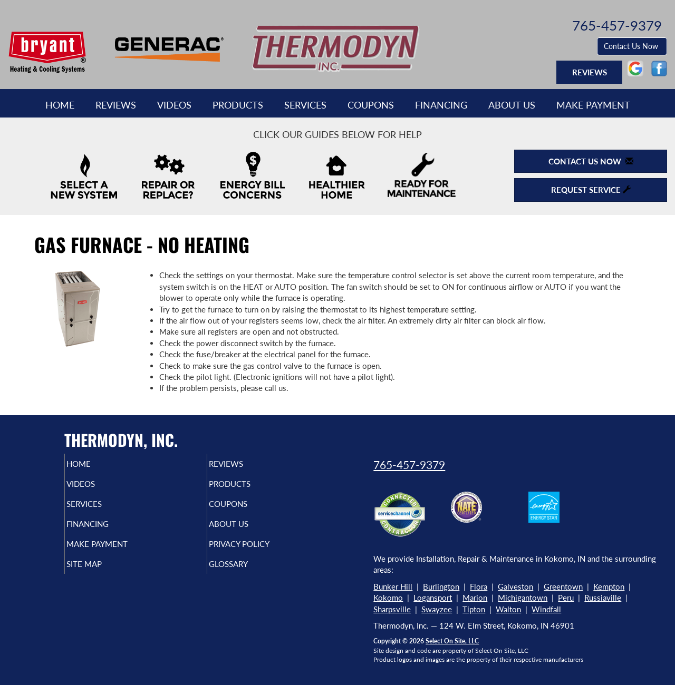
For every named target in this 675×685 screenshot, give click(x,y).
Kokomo (388, 597)
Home (59, 105)
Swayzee (436, 609)
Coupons (371, 105)
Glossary (246, 575)
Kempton (608, 586)
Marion (474, 597)
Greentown (563, 586)
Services (305, 105)
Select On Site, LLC (452, 641)
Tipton (473, 609)
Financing (441, 105)
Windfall (546, 609)
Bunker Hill (392, 586)
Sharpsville (392, 609)
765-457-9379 (409, 464)
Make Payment (593, 105)
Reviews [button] (589, 72)
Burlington (441, 586)
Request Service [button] (591, 189)
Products (238, 105)
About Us (511, 105)
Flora (478, 586)
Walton (508, 609)
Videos (174, 105)
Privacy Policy (259, 553)
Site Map (102, 575)
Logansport (432, 597)
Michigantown (522, 597)
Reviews (115, 105)
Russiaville (602, 597)
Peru (566, 597)
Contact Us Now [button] (632, 46)
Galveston (515, 586)
